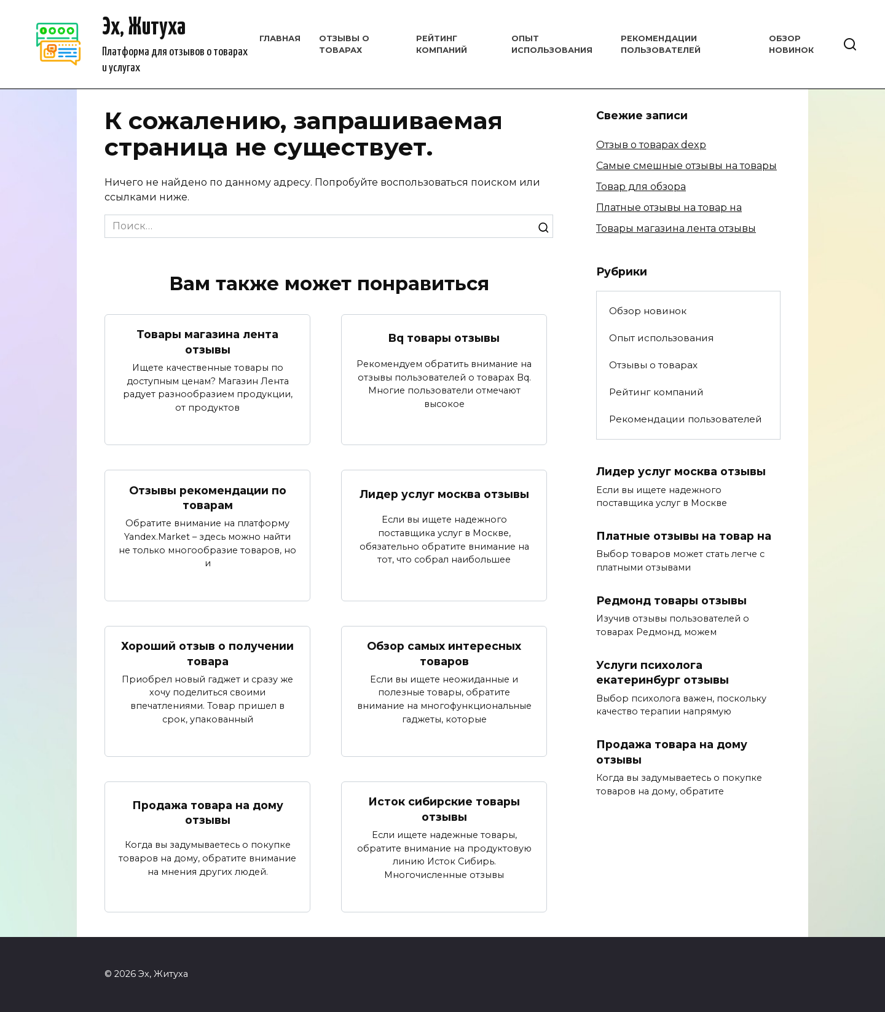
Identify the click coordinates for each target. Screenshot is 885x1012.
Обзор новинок (647, 311)
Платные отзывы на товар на (669, 207)
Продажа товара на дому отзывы (207, 813)
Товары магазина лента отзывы (207, 342)
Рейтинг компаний (656, 392)
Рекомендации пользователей (685, 419)
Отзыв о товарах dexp (651, 145)
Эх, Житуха (144, 28)
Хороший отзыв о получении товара (207, 653)
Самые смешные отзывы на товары (686, 166)
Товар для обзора (641, 186)
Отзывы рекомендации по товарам (207, 497)
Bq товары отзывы (444, 337)
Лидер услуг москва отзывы (444, 494)
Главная (280, 38)
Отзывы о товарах (653, 365)
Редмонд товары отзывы (671, 600)
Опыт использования (661, 338)
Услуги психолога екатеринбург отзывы (662, 672)
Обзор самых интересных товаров (444, 653)
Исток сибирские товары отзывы (444, 810)
